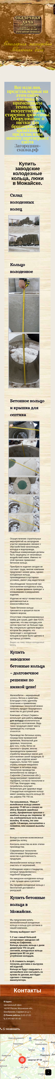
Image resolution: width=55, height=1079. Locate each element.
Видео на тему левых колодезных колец (27, 643)
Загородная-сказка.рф (27, 147)
